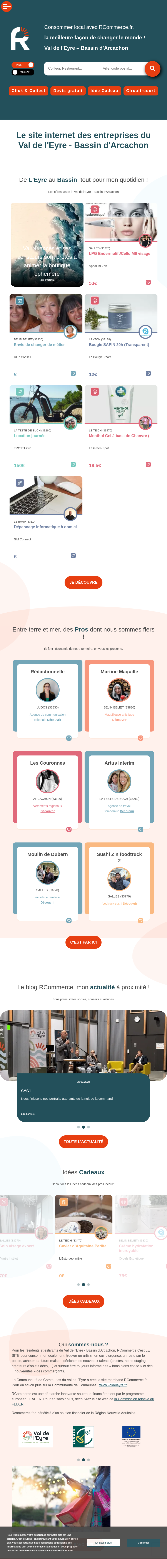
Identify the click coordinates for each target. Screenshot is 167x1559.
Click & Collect (28, 91)
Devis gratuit (68, 91)
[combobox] (123, 68)
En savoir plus (103, 1542)
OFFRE (25, 72)
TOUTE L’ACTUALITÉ (84, 1142)
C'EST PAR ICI (83, 942)
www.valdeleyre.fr (113, 1385)
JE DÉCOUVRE (83, 582)
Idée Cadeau (105, 91)
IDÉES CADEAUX (83, 1301)
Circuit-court (140, 91)
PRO (19, 65)
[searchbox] (120, 68)
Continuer (143, 1542)
